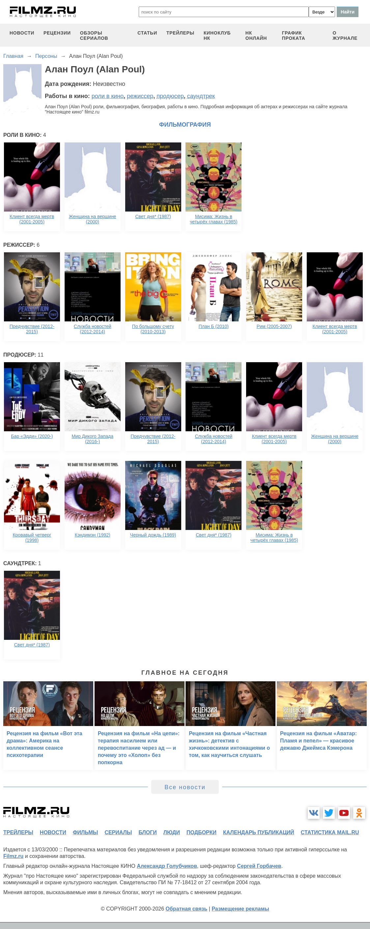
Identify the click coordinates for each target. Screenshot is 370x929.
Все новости (185, 787)
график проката (293, 35)
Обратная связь (187, 909)
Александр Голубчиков (167, 866)
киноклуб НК (217, 35)
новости (22, 33)
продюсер (170, 96)
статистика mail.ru (330, 832)
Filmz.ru (13, 856)
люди (171, 832)
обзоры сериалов (94, 35)
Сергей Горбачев (259, 866)
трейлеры (180, 33)
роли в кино (108, 96)
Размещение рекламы (240, 909)
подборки (201, 832)
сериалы (118, 832)
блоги (147, 832)
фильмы (85, 832)
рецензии (57, 33)
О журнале (345, 35)
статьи (147, 33)
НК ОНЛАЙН (256, 35)
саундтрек (201, 96)
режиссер (140, 96)
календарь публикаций (258, 832)
